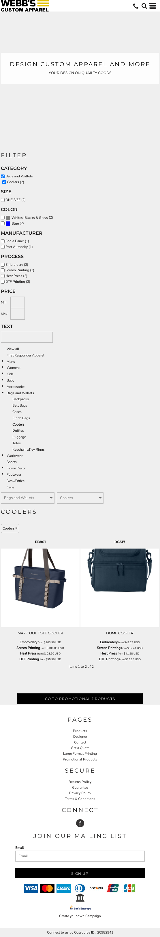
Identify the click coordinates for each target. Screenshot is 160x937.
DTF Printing (29, 659)
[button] (144, 6)
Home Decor (16, 468)
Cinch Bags (21, 418)
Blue (15, 223)
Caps (10, 487)
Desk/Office (16, 481)
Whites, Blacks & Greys (30, 217)
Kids (10, 374)
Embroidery (28, 642)
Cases (17, 411)
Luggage (19, 437)
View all (13, 349)
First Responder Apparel (25, 355)
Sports (12, 462)
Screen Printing (28, 648)
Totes (16, 443)
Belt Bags (19, 405)
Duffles (18, 430)
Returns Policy (80, 781)
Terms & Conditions (80, 798)
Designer (80, 736)
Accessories (16, 386)
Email (19, 847)
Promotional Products (80, 759)
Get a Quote (80, 748)
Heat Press (28, 653)
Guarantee (80, 787)
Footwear (14, 474)
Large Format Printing (80, 753)
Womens (13, 367)
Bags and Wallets (20, 393)
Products (80, 731)
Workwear (14, 456)
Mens (11, 361)
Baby (10, 380)
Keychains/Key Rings (28, 449)
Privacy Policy (80, 793)
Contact (80, 742)
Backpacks (20, 399)
